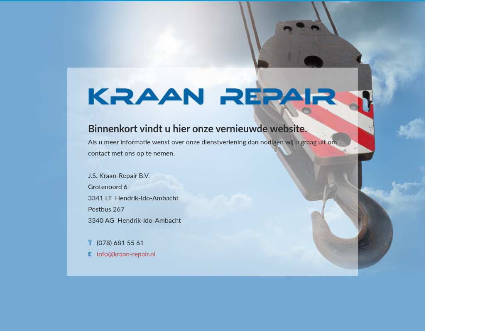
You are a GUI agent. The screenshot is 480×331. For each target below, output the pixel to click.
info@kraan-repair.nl (126, 254)
